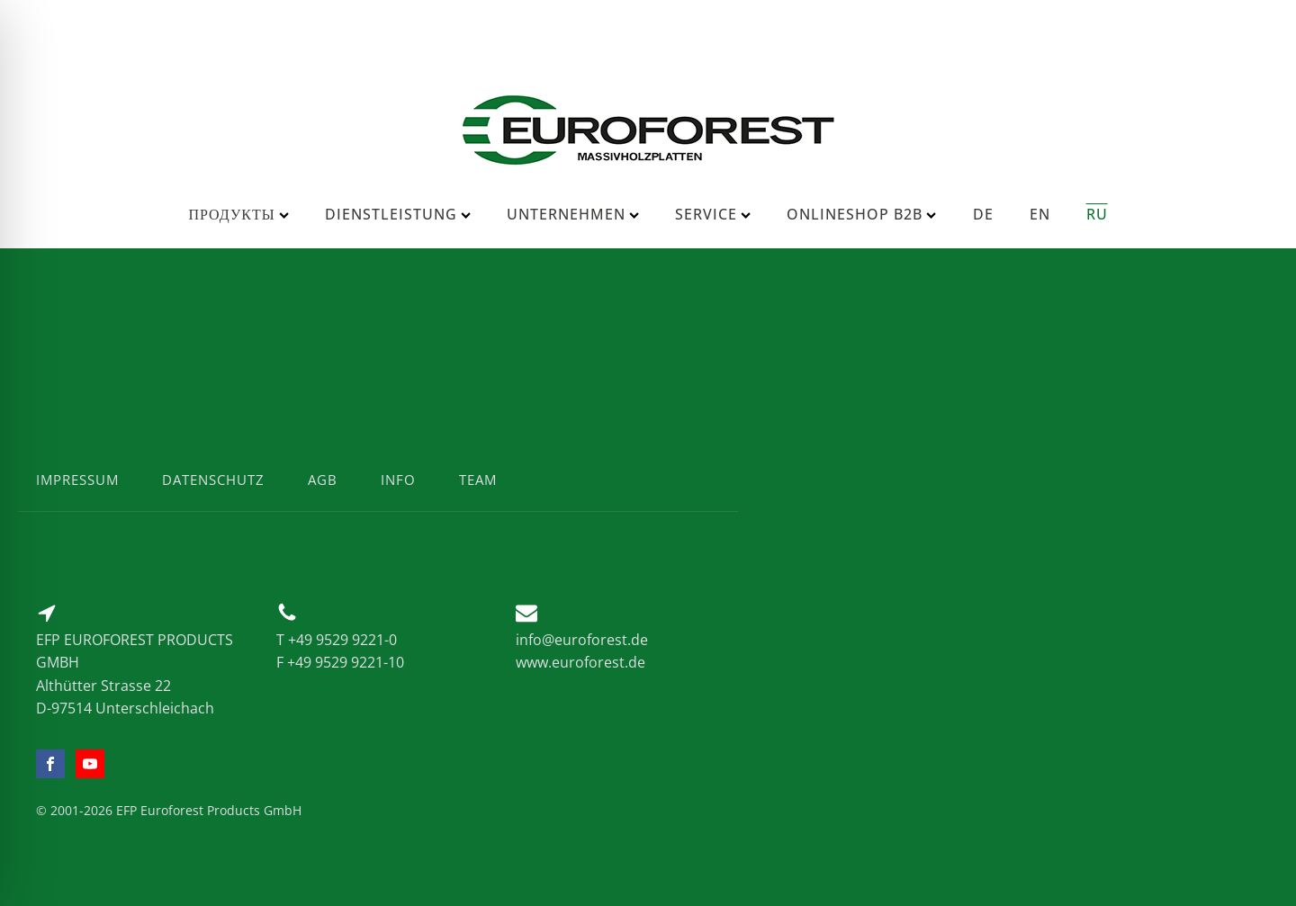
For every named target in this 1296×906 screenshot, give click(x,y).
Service (713, 214)
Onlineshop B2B (861, 214)
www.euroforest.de (580, 662)
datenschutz (213, 480)
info (398, 480)
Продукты (238, 214)
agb (323, 480)
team (478, 480)
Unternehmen (573, 214)
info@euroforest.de (582, 640)
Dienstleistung (398, 214)
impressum (77, 480)
